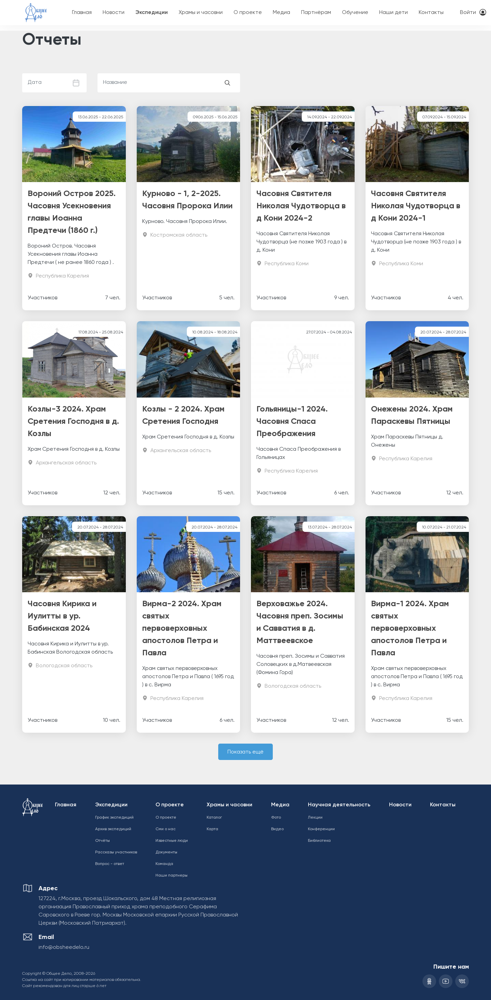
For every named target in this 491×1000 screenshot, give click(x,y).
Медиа (281, 12)
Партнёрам (316, 12)
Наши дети (393, 12)
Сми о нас (165, 829)
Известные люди (171, 841)
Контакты (431, 12)
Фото (276, 818)
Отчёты (102, 841)
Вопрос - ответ (109, 864)
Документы (166, 852)
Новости (113, 12)
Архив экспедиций (113, 829)
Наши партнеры (171, 876)
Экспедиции (151, 12)
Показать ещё (245, 752)
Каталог (214, 818)
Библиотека (319, 841)
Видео (277, 829)
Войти (468, 12)
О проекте (248, 12)
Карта (212, 829)
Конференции (321, 829)
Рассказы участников (116, 852)
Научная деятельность (339, 805)
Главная (82, 12)
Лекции (315, 818)
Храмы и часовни (201, 12)
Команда (164, 864)
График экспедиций (114, 818)
